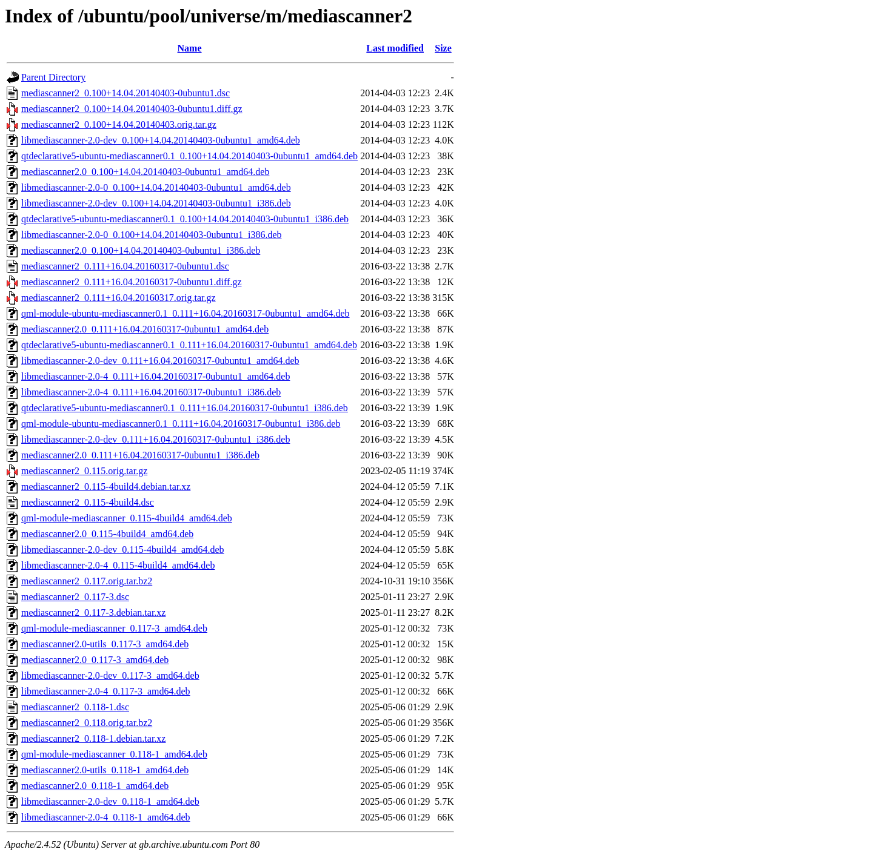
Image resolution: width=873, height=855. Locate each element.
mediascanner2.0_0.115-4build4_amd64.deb (107, 534)
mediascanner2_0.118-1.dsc (75, 707)
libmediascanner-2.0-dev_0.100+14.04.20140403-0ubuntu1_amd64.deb (160, 140)
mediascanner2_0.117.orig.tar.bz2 (86, 581)
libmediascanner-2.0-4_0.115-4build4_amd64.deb (118, 565)
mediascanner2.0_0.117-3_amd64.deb (95, 660)
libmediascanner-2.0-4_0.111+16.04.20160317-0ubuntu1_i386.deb (151, 392)
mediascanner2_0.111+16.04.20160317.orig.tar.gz (118, 297)
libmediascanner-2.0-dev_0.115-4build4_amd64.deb (122, 549)
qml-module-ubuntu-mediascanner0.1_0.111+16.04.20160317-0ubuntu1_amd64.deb (185, 313)
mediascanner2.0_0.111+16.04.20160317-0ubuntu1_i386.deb (140, 455)
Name (190, 48)
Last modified (395, 48)
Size (443, 48)
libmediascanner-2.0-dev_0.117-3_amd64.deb (110, 675)
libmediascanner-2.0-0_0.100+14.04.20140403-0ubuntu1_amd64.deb (156, 187)
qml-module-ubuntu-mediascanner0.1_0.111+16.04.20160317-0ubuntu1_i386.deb (180, 423)
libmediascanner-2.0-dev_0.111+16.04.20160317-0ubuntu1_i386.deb (155, 439)
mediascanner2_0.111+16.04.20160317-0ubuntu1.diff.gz (131, 282)
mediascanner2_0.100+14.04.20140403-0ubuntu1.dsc (125, 93)
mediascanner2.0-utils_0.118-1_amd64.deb (105, 770)
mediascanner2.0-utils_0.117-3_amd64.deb (105, 644)
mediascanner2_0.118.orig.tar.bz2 (86, 723)
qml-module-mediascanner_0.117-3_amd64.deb (114, 628)
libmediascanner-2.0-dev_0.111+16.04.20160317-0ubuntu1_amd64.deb (160, 360)
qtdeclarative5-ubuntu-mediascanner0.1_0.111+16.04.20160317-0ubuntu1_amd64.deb (189, 345)
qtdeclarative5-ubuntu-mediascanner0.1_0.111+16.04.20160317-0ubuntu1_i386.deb (184, 408)
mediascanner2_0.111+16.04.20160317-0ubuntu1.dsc (125, 266)
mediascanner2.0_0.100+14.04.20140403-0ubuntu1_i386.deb (140, 250)
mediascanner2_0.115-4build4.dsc (87, 502)
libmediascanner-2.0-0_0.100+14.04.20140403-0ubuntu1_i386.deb (151, 234)
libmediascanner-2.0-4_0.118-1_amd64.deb (105, 817)
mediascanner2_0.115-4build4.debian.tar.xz (105, 486)
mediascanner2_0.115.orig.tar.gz (84, 471)
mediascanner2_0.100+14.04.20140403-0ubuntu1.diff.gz (131, 109)
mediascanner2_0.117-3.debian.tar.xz (93, 612)
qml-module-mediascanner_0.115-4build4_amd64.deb (126, 518)
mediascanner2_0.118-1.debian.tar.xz (93, 738)
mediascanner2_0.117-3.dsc (75, 597)
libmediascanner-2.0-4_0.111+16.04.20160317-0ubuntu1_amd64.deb (155, 376)
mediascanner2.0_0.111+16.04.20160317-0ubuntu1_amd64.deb (145, 329)
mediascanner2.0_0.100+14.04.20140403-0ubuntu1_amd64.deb (145, 172)
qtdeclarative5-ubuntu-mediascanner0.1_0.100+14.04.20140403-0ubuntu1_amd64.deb (189, 156)
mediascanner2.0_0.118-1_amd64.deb (95, 786)
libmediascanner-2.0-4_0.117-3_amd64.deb (105, 691)
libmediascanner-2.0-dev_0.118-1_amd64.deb (110, 801)
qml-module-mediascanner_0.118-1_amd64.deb (114, 754)
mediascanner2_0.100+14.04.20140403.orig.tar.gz (118, 124)
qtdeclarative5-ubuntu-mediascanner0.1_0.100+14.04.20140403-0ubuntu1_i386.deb (185, 219)
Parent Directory (53, 77)
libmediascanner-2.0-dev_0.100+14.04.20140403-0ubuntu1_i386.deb (156, 203)
